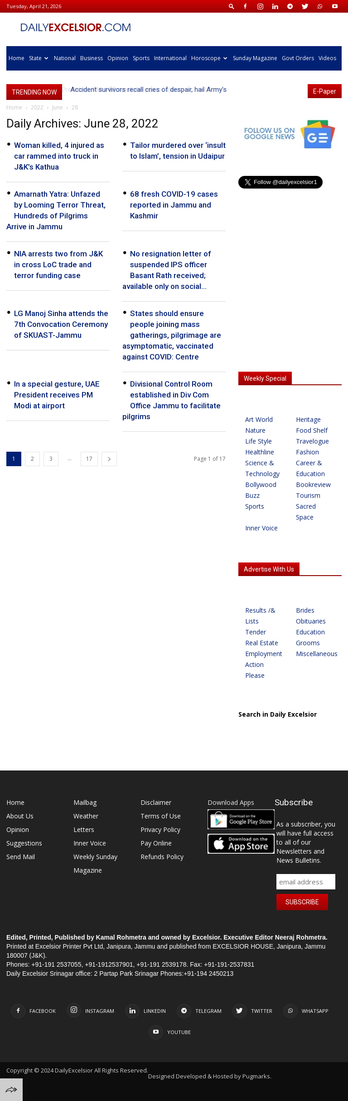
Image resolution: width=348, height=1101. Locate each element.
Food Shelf (312, 430)
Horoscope (209, 58)
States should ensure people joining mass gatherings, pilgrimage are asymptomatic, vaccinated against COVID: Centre (171, 335)
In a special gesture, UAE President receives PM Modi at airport (57, 394)
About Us (20, 816)
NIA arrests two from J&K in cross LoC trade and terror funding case (58, 264)
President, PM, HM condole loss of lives (128, 89)
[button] (231, 6)
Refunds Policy (162, 856)
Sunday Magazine (255, 58)
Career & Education (310, 468)
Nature (255, 430)
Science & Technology (262, 468)
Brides (305, 610)
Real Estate (261, 642)
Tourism (308, 495)
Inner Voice (261, 528)
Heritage (308, 419)
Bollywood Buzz (260, 490)
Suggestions (24, 843)
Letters (83, 829)
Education (310, 632)
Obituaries (311, 621)
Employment (263, 653)
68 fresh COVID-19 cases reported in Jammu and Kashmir (174, 204)
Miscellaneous (315, 653)
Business (91, 58)
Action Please (255, 670)
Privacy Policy (160, 829)
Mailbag (85, 802)
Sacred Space (306, 511)
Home (16, 58)
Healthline (259, 452)
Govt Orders (298, 58)
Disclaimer (155, 802)
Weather (85, 816)
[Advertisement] (290, 304)
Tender (255, 632)
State (38, 58)
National (65, 58)
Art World (259, 419)
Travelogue (312, 441)
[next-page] (109, 459)
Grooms (308, 642)
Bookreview (313, 484)
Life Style (258, 441)
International (170, 58)
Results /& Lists (260, 615)
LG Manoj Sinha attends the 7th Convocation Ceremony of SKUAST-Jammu (61, 324)
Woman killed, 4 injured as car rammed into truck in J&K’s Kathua (59, 156)
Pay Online (156, 843)
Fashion (307, 452)
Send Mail (20, 856)
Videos (327, 58)
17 (89, 459)
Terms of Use (160, 816)
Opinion (117, 58)
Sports (141, 58)
